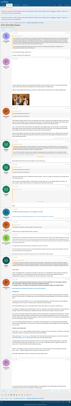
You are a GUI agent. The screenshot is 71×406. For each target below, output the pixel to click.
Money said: (16, 224)
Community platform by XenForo (35, 404)
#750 (68, 257)
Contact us (43, 401)
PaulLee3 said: (16, 189)
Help (63, 401)
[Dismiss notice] (68, 11)
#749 (68, 234)
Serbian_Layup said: (17, 260)
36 (10, 30)
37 (13, 30)
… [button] (8, 30)
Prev (4, 30)
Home (3, 5)
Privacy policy (58, 401)
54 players (38, 342)
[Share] (66, 33)
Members (25, 5)
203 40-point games (26, 336)
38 (15, 30)
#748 (68, 222)
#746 (68, 186)
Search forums (10, 7)
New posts (3, 7)
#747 (68, 209)
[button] (21, 5)
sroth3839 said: (16, 111)
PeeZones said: (16, 36)
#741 (68, 33)
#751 (68, 279)
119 (58, 336)
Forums (9, 5)
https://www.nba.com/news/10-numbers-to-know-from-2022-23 (29, 288)
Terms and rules (50, 401)
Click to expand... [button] (41, 156)
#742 (68, 58)
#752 (68, 359)
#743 (68, 108)
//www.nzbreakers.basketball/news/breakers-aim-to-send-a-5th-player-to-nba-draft (33, 216)
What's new (17, 5)
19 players (21, 331)
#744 (68, 141)
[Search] (66, 5)
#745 (68, 164)
